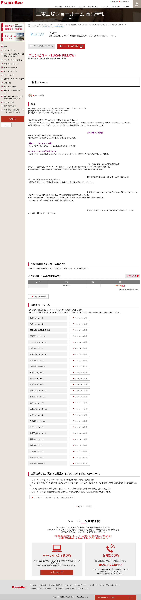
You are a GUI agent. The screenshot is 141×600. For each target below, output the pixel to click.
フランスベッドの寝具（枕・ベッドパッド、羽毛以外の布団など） (103, 25)
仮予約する (57, 572)
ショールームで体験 (70, 46)
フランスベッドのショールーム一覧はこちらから (53, 497)
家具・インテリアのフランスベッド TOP (41, 25)
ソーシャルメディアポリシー (40, 588)
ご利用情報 (58, 588)
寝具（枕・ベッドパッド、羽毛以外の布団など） (14, 100)
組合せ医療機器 (10, 109)
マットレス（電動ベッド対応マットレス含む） (14, 58)
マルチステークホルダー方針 (76, 585)
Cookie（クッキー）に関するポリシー (103, 585)
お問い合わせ (125, 1)
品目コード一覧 (39, 297)
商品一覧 (5, 45)
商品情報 (58, 6)
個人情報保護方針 (55, 585)
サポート (126, 6)
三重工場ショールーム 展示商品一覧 (67, 25)
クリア (6, 128)
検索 (137, 5)
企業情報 (42, 585)
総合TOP (115, 1)
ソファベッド (9, 78)
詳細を (129, 276)
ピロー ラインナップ (34, 27)
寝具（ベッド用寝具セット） (13, 95)
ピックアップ (70, 6)
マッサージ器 (9, 105)
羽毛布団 (7, 86)
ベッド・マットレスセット (14, 63)
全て (5, 49)
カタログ (81, 6)
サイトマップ (83, 588)
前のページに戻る (85, 506)
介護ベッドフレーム (11, 67)
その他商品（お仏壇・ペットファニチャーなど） (14, 114)
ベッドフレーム (10, 53)
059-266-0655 (111, 565)
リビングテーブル (10, 74)
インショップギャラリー (110, 6)
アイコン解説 (39, 95)
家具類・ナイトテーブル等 (14, 82)
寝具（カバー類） (10, 90)
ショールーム (93, 6)
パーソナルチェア (10, 71)
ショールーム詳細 (81, 318)
